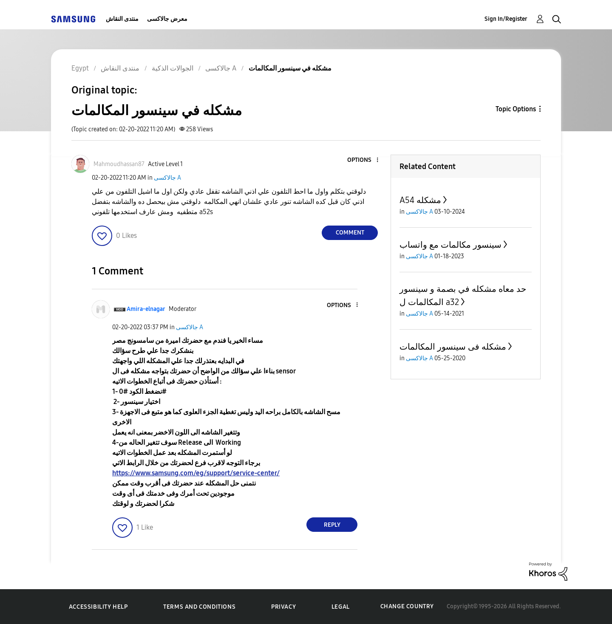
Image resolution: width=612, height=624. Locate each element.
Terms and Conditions (199, 606)
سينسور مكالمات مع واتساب (451, 245)
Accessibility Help (98, 606)
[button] (363, 160)
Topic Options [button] (516, 109)
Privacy (283, 606)
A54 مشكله (420, 200)
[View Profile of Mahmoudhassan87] (119, 164)
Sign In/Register (505, 19)
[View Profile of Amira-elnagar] (146, 309)
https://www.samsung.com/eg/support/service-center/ (196, 473)
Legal (341, 606)
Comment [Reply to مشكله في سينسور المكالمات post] (350, 232)
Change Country (407, 606)
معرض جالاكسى (167, 19)
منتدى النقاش (122, 19)
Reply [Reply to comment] (332, 524)
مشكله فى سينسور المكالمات (453, 347)
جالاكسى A (167, 177)
